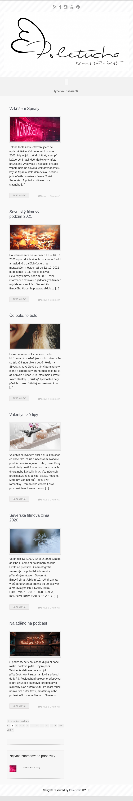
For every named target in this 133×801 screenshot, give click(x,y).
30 (46, 725)
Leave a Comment (50, 196)
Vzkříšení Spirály (24, 108)
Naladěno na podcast (28, 623)
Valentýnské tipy (23, 414)
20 (41, 725)
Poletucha (75, 790)
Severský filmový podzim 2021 (24, 214)
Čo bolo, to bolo (23, 315)
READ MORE (19, 195)
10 (36, 725)
